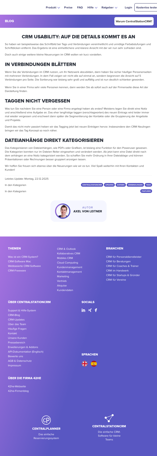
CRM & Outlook (66, 249)
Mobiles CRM (65, 258)
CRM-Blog (14, 315)
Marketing (63, 276)
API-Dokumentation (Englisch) (25, 351)
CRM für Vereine (116, 280)
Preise (68, 7)
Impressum (14, 365)
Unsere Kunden (17, 338)
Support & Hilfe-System (22, 310)
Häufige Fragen (17, 329)
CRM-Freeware (17, 270)
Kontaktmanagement (69, 272)
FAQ (80, 7)
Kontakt (12, 333)
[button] (52, 7)
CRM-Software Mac (19, 261)
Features (146, 191)
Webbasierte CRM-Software (24, 266)
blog (9, 21)
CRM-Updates (16, 319)
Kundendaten (65, 290)
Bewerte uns (15, 356)
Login (128, 7)
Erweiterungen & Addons (23, 347)
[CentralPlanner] (46, 427)
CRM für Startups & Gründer (123, 275)
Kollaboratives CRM (68, 253)
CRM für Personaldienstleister (124, 257)
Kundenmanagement (69, 267)
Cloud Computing (67, 262)
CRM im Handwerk (117, 270)
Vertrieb (62, 281)
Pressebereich (16, 342)
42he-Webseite (17, 386)
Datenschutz (24, 361)
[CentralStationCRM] (109, 427)
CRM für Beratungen (118, 261)
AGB (10, 361)
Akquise (62, 285)
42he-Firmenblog (18, 391)
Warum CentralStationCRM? (134, 21)
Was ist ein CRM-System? (23, 257)
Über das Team (17, 324)
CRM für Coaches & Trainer (122, 266)
